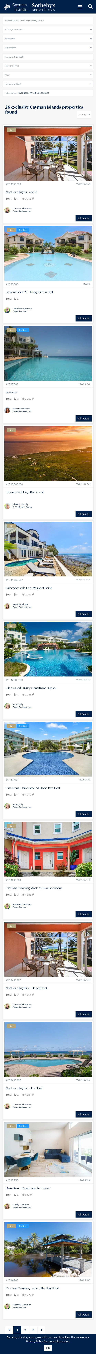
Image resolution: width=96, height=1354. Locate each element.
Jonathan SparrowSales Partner (22, 310)
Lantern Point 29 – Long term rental (29, 292)
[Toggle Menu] (80, 7)
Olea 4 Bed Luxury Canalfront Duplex (31, 688)
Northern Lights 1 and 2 (21, 192)
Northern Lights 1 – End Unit (24, 1088)
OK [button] (48, 1348)
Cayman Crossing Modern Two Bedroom (34, 888)
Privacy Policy (34, 1341)
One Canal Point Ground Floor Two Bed (33, 788)
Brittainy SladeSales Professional (22, 605)
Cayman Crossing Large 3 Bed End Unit (32, 1288)
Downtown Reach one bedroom (28, 1188)
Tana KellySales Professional (22, 705)
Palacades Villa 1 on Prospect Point (29, 588)
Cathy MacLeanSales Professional (22, 1206)
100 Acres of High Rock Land (25, 492)
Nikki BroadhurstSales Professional (22, 410)
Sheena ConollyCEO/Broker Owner (22, 505)
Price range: (11, 93)
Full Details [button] (84, 218)
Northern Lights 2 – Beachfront (26, 988)
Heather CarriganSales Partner (22, 906)
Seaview (11, 392)
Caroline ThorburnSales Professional (22, 210)
